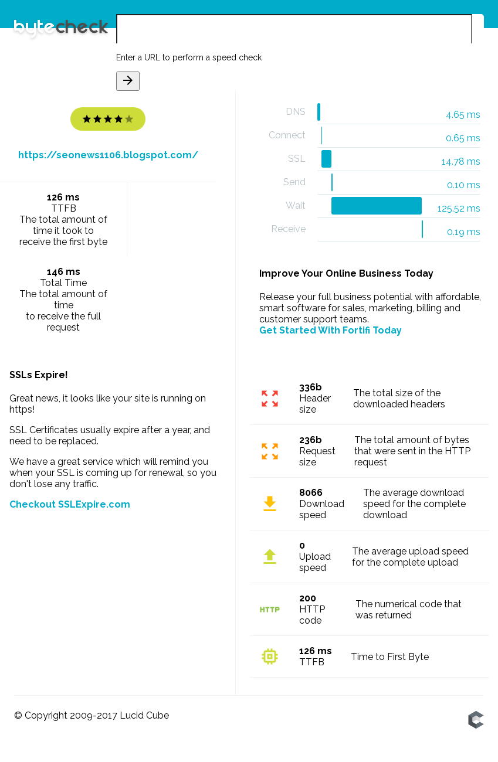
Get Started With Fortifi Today (330, 330)
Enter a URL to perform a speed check (189, 57)
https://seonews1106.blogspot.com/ (108, 155)
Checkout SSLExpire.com (69, 504)
